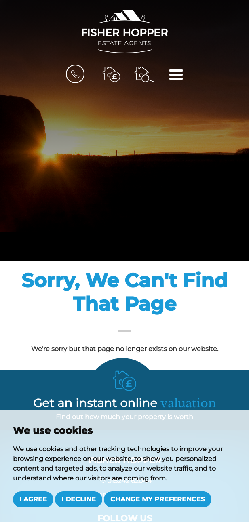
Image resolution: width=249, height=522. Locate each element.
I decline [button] (78, 499)
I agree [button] (33, 499)
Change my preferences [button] (157, 499)
